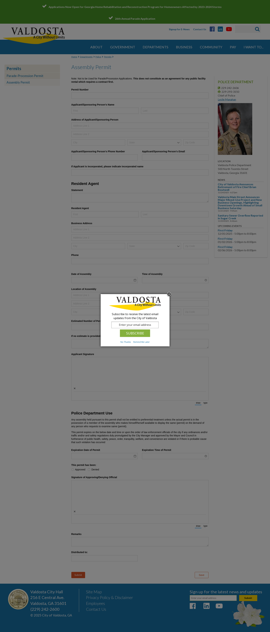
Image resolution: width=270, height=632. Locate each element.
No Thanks (125, 342)
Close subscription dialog (169, 294)
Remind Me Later (141, 342)
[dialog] (135, 320)
